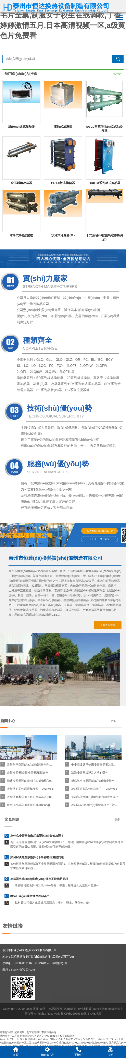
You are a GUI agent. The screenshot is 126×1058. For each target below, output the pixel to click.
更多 (30, 721)
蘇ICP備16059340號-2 (75, 1024)
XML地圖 (95, 1024)
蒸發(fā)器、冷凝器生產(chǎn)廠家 (54, 1019)
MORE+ (117, 73)
